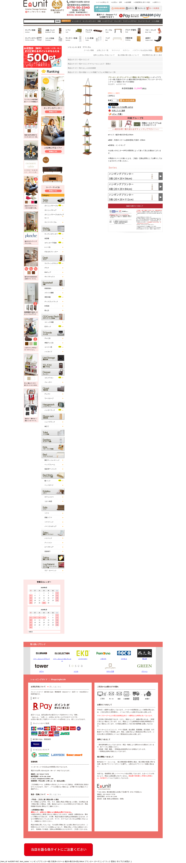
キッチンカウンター (89, 21)
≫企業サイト (156, 2)
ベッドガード (48, 485)
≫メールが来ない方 (102, 2)
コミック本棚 (48, 322)
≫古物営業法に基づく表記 (142, 2)
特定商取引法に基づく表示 (152, 55)
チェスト (47, 394)
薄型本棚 (47, 297)
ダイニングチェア (50, 210)
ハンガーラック (107, 21)
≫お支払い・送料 (116, 2)
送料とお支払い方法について (104, 55)
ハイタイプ (48, 351)
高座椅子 (47, 551)
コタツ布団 (48, 501)
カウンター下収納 (50, 243)
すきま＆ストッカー (51, 251)
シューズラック (49, 422)
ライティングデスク (130, 21)
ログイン (126, 50)
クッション (48, 542)
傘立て (46, 426)
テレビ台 (47, 338)
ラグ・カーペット (50, 570)
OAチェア (47, 272)
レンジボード (76, 21)
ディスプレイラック (51, 301)
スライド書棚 (48, 292)
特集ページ (87, 72)
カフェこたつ (48, 497)
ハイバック (48, 538)
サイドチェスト (49, 276)
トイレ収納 (155, 21)
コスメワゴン (48, 378)
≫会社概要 (127, 2)
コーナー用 (48, 347)
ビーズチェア (48, 547)
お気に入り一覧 (102, 50)
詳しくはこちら (55, 687)
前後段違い (48, 288)
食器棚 (46, 238)
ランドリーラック (144, 21)
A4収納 (46, 306)
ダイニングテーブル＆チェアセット (54, 216)
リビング (86, 60)
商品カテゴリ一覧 (74, 60)
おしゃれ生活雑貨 (89, 68)
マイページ (116, 50)
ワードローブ (48, 398)
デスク (46, 268)
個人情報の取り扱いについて (128, 55)
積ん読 (46, 310)
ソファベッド (48, 522)
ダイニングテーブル (51, 205)
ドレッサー (118, 21)
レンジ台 (47, 247)
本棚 (99, 21)
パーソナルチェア (50, 526)
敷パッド (47, 481)
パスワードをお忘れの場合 (142, 50)
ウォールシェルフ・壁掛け (101, 64)
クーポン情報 (89, 50)
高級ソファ (48, 517)
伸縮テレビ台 (48, 343)
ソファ (46, 513)
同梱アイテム (98, 72)
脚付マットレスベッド (51, 460)
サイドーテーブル (50, 222)
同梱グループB (110, 72)
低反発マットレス (50, 469)
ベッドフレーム (49, 464)
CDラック (47, 326)
